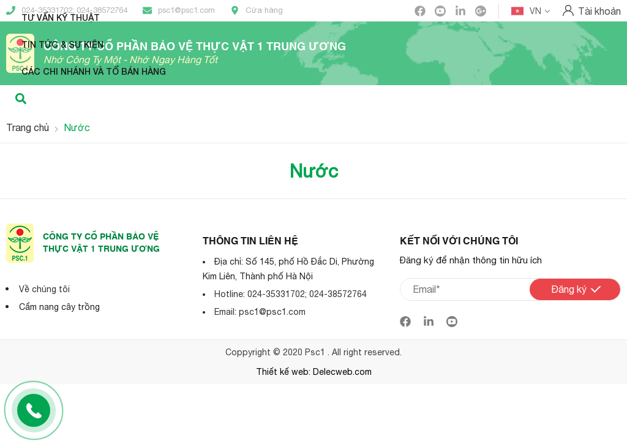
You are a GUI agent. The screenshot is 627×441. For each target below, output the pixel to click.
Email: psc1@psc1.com (260, 312)
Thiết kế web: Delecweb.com (314, 372)
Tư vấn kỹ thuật (60, 17)
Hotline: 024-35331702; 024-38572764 (290, 294)
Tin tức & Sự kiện (62, 44)
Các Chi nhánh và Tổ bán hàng (93, 71)
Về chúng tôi (44, 289)
